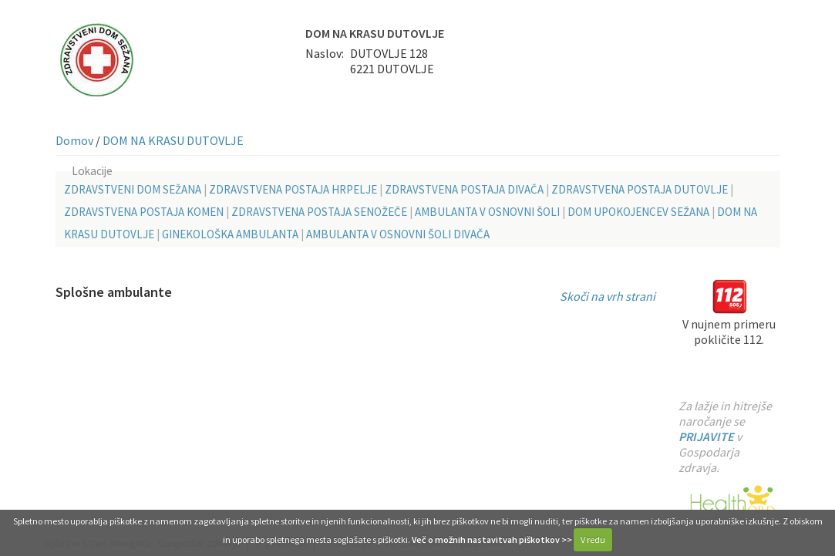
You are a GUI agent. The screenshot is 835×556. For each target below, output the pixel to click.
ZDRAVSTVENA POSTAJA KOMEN (144, 211)
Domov (74, 140)
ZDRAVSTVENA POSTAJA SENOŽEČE (319, 211)
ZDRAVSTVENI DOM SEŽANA (132, 189)
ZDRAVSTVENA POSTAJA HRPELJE (293, 189)
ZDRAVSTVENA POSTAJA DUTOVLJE (639, 189)
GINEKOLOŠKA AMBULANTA (230, 234)
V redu (593, 539)
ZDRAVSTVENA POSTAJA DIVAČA (464, 189)
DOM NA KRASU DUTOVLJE (173, 140)
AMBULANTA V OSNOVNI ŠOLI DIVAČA (398, 234)
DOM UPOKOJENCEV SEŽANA (638, 211)
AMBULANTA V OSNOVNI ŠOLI (487, 211)
